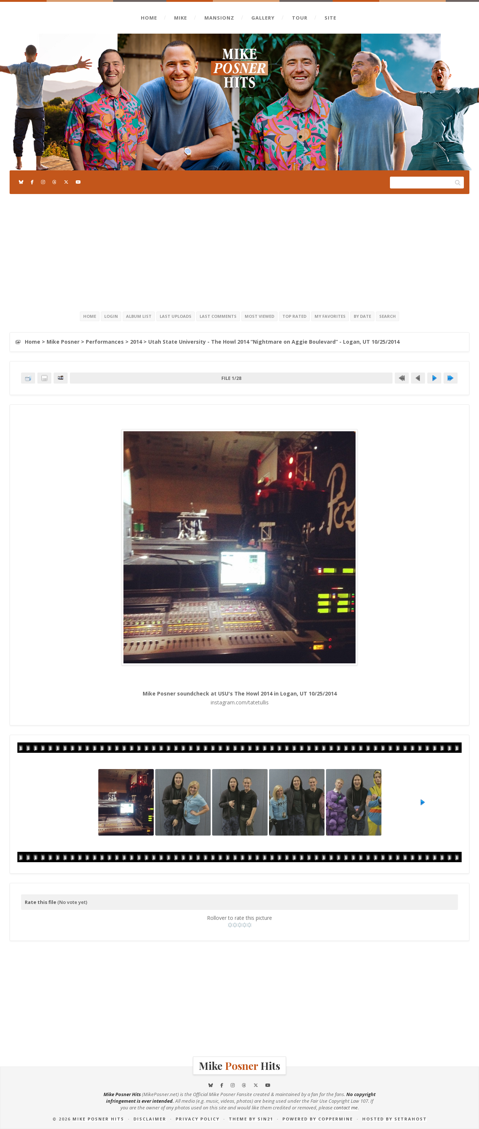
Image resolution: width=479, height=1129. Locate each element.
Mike (180, 17)
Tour (300, 17)
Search (387, 316)
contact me (346, 1107)
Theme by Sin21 (251, 1119)
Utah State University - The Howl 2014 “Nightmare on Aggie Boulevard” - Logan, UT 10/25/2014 (274, 341)
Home (149, 17)
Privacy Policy (198, 1119)
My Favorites (330, 316)
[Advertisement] (239, 251)
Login (111, 316)
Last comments (218, 316)
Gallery (263, 17)
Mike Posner (63, 341)
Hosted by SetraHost (394, 1119)
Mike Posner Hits (98, 1119)
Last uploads (175, 316)
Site (330, 17)
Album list (139, 316)
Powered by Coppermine (317, 1119)
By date (362, 316)
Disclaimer (149, 1119)
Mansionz (219, 17)
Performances (105, 341)
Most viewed (259, 316)
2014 (136, 341)
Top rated (294, 316)
